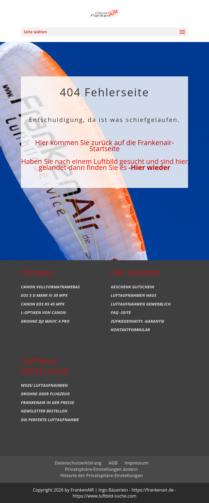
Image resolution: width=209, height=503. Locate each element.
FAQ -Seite (121, 312)
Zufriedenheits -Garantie (137, 321)
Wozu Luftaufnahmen (44, 385)
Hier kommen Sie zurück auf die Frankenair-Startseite (104, 145)
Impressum (136, 463)
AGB (113, 463)
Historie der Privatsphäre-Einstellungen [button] (101, 475)
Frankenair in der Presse (47, 402)
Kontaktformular (130, 329)
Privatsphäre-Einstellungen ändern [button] (101, 469)
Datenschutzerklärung (78, 463)
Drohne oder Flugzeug (45, 393)
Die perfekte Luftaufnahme (50, 419)
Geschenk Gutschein (132, 286)
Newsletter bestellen (44, 411)
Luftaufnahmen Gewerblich (141, 304)
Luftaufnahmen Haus (133, 295)
